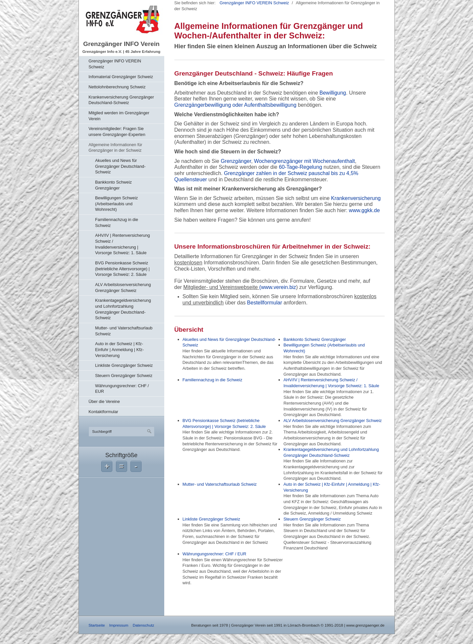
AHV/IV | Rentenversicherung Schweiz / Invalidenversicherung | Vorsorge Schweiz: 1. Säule (122, 244)
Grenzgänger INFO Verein (121, 43)
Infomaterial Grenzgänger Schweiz (121, 76)
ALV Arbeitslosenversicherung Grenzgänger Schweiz (123, 287)
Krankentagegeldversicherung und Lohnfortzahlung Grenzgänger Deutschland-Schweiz (123, 309)
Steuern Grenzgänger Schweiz (123, 375)
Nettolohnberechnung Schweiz (117, 86)
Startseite (97, 625)
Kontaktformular (103, 411)
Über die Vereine (104, 401)
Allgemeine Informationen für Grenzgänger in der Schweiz (116, 147)
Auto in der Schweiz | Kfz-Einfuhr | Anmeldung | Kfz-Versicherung (119, 349)
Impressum (118, 625)
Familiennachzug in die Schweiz (116, 222)
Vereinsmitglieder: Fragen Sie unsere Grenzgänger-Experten (117, 131)
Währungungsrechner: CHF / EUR (122, 388)
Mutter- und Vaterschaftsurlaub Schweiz (124, 330)
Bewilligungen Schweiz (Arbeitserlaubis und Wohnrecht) (116, 203)
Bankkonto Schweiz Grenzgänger (113, 185)
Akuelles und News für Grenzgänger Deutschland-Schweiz (120, 166)
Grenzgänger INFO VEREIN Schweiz (115, 63)
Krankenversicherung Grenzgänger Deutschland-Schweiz (121, 100)
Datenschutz (143, 625)
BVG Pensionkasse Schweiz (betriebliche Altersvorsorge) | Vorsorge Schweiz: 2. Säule (122, 268)
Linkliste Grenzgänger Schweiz (124, 365)
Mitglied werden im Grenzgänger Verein (119, 115)
